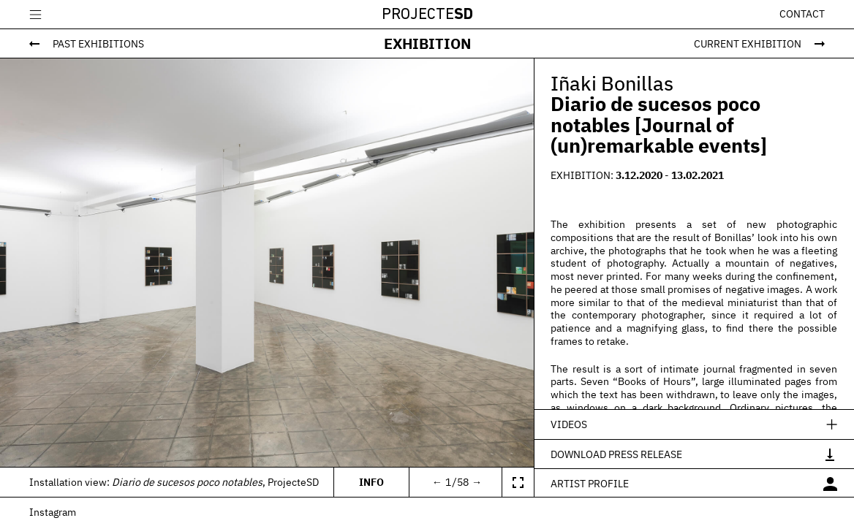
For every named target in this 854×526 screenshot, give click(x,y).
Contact (802, 13)
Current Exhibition (747, 43)
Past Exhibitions (98, 43)
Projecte (427, 15)
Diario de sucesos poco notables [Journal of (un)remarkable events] (659, 124)
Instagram (52, 512)
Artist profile (590, 483)
